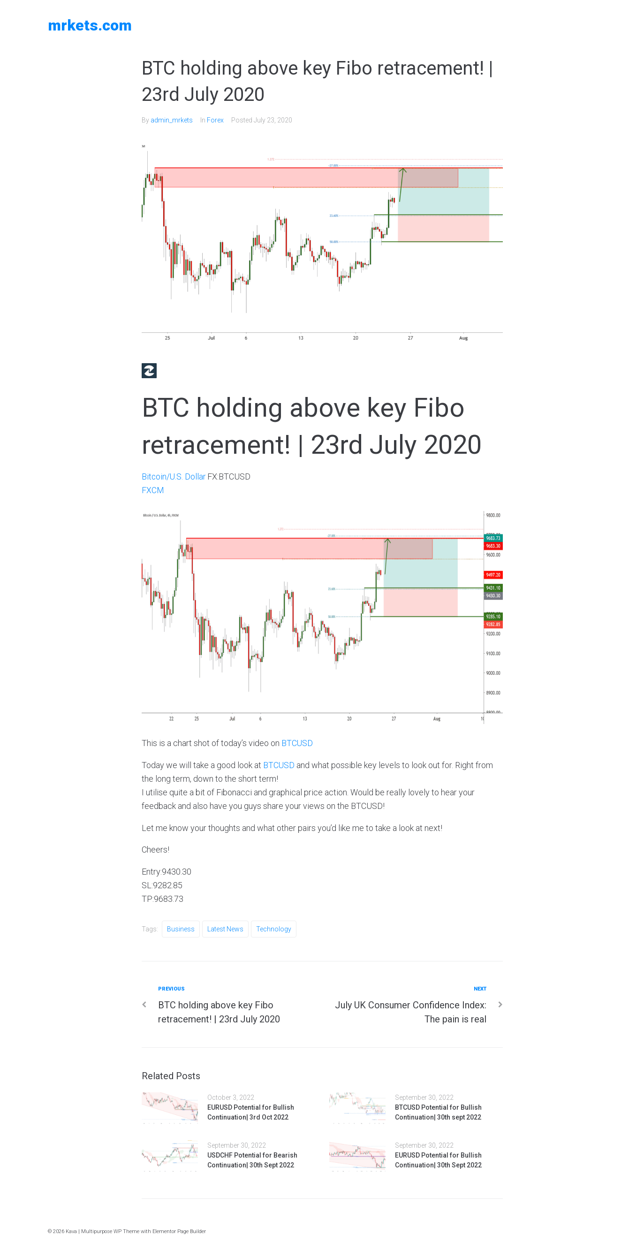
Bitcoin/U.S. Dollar (174, 476)
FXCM (153, 490)
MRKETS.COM (90, 25)
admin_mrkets (172, 120)
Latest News (225, 928)
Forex (215, 120)
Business (181, 928)
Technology (273, 928)
